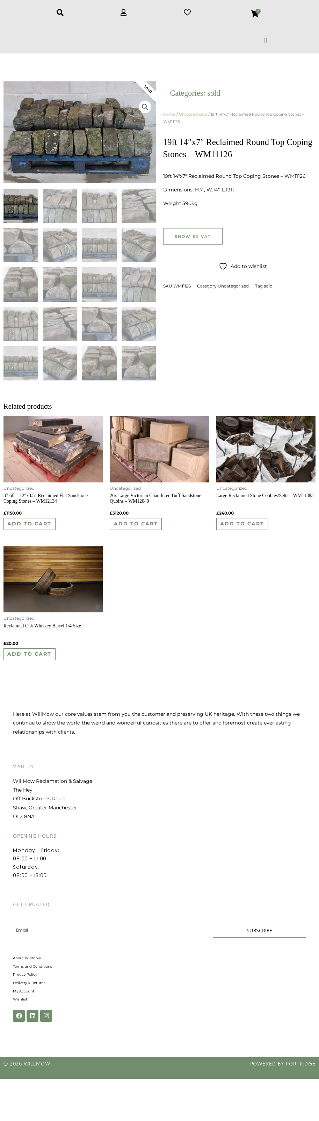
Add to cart (37, 531)
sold (213, 97)
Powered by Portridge (283, 1106)
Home (169, 118)
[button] (265, 40)
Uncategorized (193, 118)
